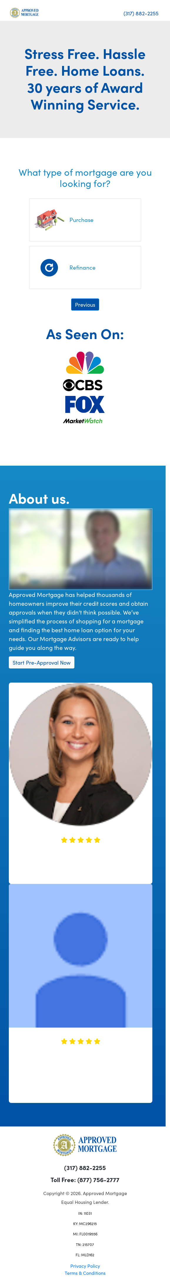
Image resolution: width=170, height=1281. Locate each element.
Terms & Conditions (85, 1273)
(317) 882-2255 (141, 13)
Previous (85, 304)
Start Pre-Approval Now (42, 662)
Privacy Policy (85, 1265)
